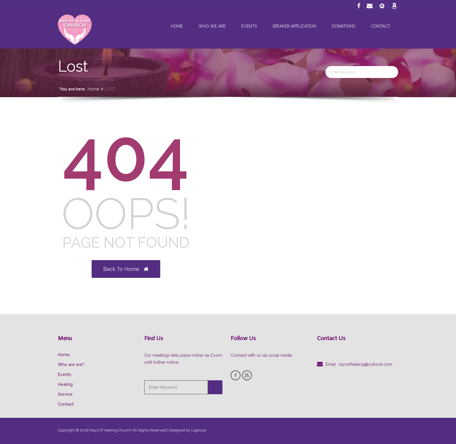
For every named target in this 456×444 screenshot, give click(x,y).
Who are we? (71, 364)
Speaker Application (294, 26)
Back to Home (126, 269)
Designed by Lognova (187, 430)
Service (65, 394)
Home (177, 26)
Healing (65, 384)
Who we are (212, 26)
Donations (343, 26)
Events (249, 26)
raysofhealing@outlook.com (365, 364)
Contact (380, 26)
